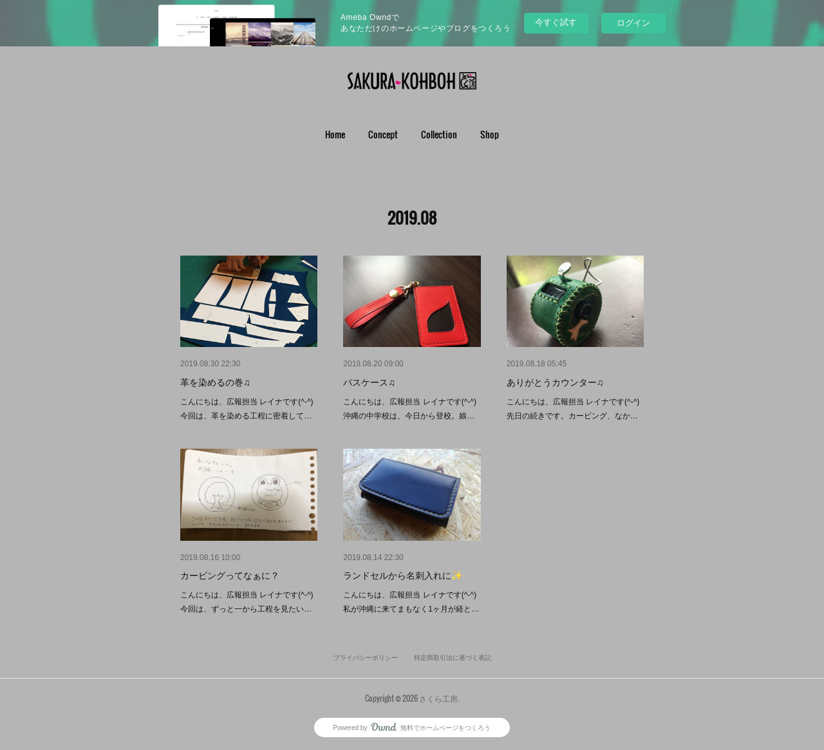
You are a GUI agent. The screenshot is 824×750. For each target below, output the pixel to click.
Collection (439, 134)
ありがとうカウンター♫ (555, 382)
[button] (335, 134)
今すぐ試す (556, 22)
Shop (489, 134)
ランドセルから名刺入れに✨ (402, 575)
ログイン (633, 23)
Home (335, 134)
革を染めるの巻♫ (215, 382)
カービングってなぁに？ (229, 575)
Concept (383, 134)
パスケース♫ (369, 382)
